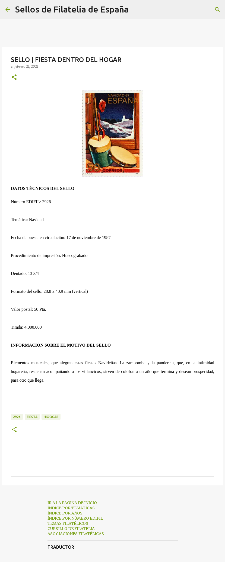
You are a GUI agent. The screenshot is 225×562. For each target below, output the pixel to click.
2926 (17, 417)
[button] (14, 77)
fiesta (32, 417)
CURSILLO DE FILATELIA (71, 528)
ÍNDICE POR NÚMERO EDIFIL (75, 518)
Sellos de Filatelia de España (72, 9)
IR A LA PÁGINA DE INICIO (72, 502)
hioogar (51, 417)
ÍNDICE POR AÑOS (65, 513)
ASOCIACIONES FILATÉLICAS (75, 533)
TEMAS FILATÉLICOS (67, 523)
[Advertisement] (112, 399)
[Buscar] (136, 9)
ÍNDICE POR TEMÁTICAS (71, 508)
